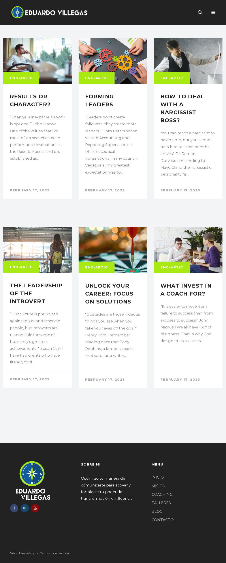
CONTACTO (163, 520)
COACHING (162, 494)
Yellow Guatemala (54, 553)
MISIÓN (159, 486)
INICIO (158, 477)
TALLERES (161, 503)
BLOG (157, 511)
